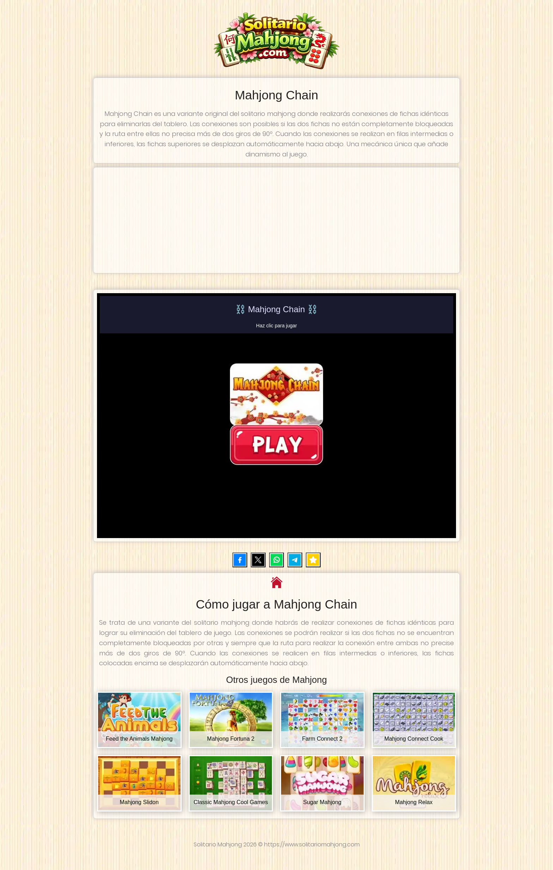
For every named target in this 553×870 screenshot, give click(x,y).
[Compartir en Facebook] (239, 560)
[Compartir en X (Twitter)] (258, 560)
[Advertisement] (276, 220)
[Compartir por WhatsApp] (276, 560)
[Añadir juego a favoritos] (313, 560)
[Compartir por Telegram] (294, 560)
